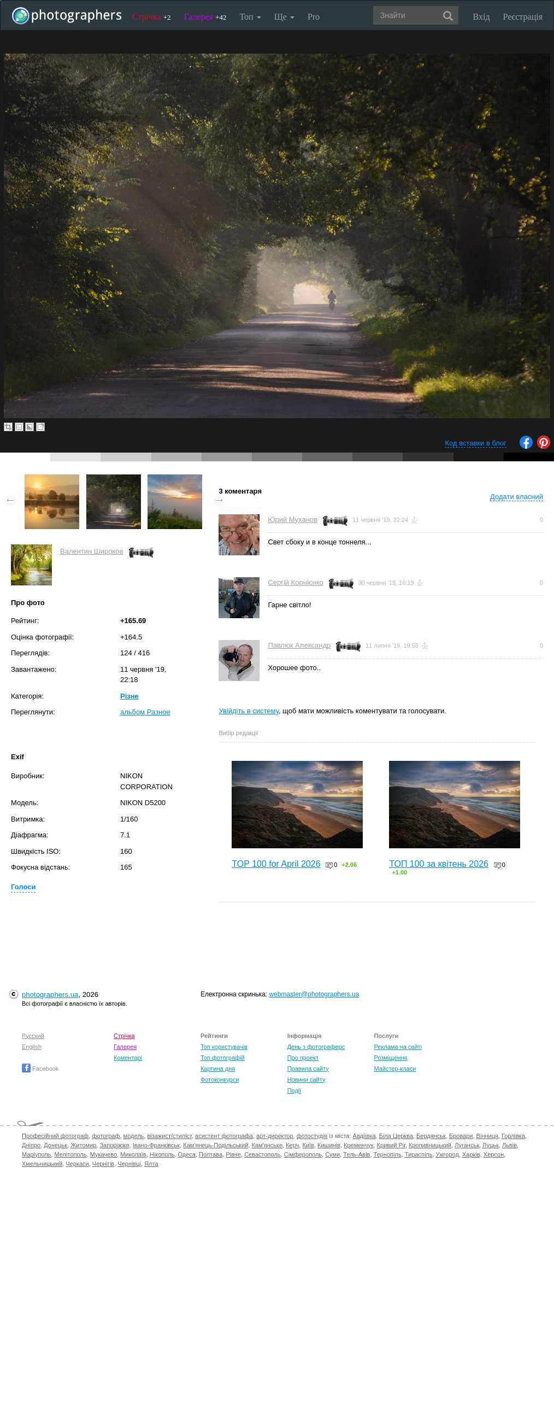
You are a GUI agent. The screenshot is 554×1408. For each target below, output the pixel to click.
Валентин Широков (91, 551)
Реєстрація (523, 16)
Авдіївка (364, 1136)
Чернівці (129, 1163)
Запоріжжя (114, 1145)
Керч (292, 1145)
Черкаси (77, 1163)
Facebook (40, 1068)
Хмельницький (42, 1163)
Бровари (461, 1136)
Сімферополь (303, 1154)
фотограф (106, 1136)
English (32, 1046)
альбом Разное (145, 712)
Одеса (186, 1154)
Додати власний (516, 496)
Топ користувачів (224, 1046)
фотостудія (312, 1136)
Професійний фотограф (55, 1136)
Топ (250, 16)
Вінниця (487, 1136)
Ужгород (447, 1154)
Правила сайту (308, 1068)
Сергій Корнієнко (295, 582)
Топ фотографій (223, 1057)
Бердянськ (431, 1136)
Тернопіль (388, 1154)
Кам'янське (267, 1145)
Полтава (210, 1154)
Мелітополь (71, 1154)
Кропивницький (430, 1145)
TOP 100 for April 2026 (276, 864)
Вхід (481, 16)
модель (133, 1136)
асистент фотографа (224, 1136)
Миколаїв (133, 1154)
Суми (332, 1154)
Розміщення (390, 1057)
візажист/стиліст (169, 1136)
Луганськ (467, 1145)
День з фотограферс (316, 1046)
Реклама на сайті (398, 1046)
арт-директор (274, 1136)
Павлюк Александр (299, 645)
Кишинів (328, 1145)
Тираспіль (419, 1154)
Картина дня (218, 1068)
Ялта (151, 1163)
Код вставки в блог (475, 443)
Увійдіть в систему (249, 711)
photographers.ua (50, 994)
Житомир (83, 1145)
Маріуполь (36, 1154)
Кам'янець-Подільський (215, 1145)
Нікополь (162, 1154)
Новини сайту (306, 1079)
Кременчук (358, 1145)
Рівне (233, 1154)
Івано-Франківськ (156, 1145)
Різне (129, 696)
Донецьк (55, 1145)
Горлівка (513, 1136)
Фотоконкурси (220, 1079)
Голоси (23, 887)
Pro (314, 16)
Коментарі (128, 1057)
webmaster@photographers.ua (314, 994)
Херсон (494, 1154)
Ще (284, 16)
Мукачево (103, 1154)
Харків (471, 1154)
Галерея (205, 16)
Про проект (303, 1057)
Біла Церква (396, 1136)
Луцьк (490, 1145)
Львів (509, 1145)
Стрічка (151, 16)
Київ (308, 1145)
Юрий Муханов (292, 519)
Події (294, 1090)
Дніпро (31, 1145)
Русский (33, 1035)
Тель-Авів (356, 1154)
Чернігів (103, 1163)
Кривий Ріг (391, 1145)
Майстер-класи (395, 1068)
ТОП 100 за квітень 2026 (438, 864)
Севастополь (262, 1154)
